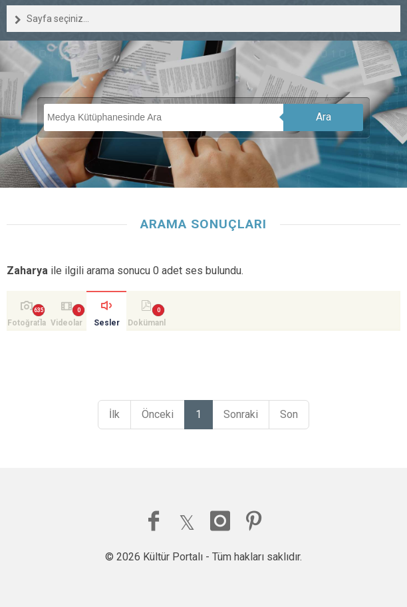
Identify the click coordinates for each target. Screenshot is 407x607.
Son (289, 414)
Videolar (66, 322)
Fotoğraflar (26, 324)
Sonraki (240, 414)
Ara (323, 116)
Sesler (107, 322)
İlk (114, 414)
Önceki (158, 414)
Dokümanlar (147, 324)
